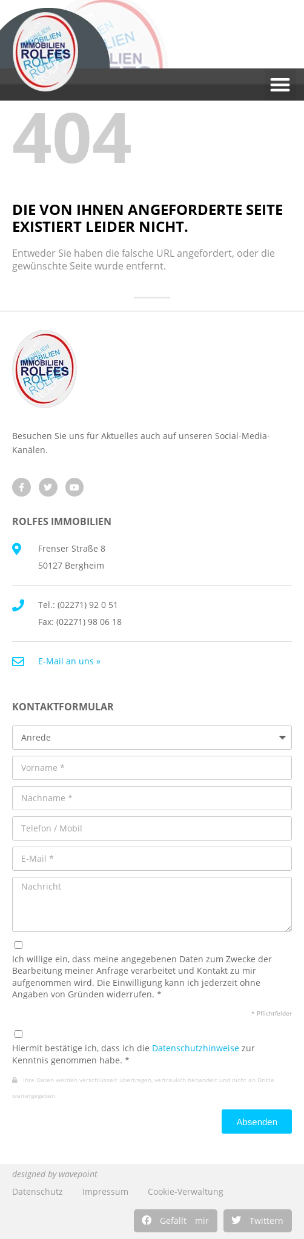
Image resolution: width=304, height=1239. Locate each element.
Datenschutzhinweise (195, 1048)
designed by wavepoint (54, 1174)
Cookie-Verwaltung (185, 1191)
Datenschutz (37, 1191)
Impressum (105, 1191)
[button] (175, 1220)
